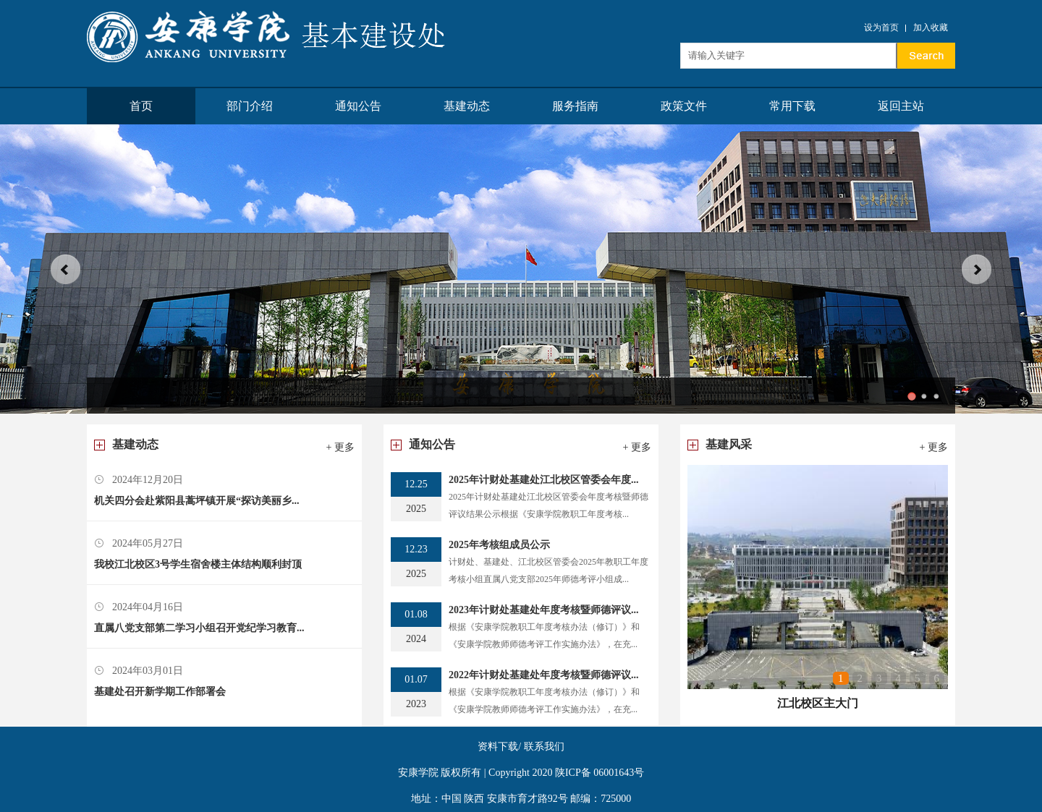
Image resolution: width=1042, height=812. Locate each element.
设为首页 (881, 27)
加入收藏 (930, 27)
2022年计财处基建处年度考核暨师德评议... (544, 675)
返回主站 (901, 106)
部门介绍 (249, 106)
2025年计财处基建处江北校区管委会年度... (544, 479)
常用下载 (792, 106)
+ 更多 (340, 447)
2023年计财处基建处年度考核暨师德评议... (544, 609)
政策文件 (684, 106)
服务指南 (575, 106)
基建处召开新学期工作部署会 (160, 691)
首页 (141, 106)
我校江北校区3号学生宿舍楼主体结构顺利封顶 (198, 564)
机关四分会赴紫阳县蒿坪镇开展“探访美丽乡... (197, 500)
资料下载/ (499, 746)
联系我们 (544, 746)
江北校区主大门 (817, 703)
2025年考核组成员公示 (499, 544)
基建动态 (467, 106)
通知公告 (358, 106)
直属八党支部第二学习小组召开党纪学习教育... (199, 628)
